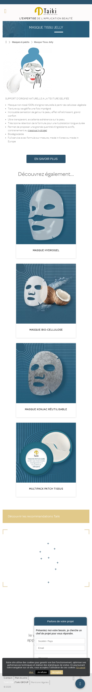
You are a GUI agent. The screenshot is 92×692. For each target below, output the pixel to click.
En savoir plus (45, 158)
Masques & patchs (20, 42)
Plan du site (21, 678)
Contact (8, 678)
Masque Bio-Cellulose (46, 329)
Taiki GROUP (22, 682)
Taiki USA (9, 682)
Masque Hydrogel (46, 250)
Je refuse (42, 672)
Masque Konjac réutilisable (46, 409)
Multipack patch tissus (46, 488)
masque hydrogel (37, 130)
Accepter (56, 672)
